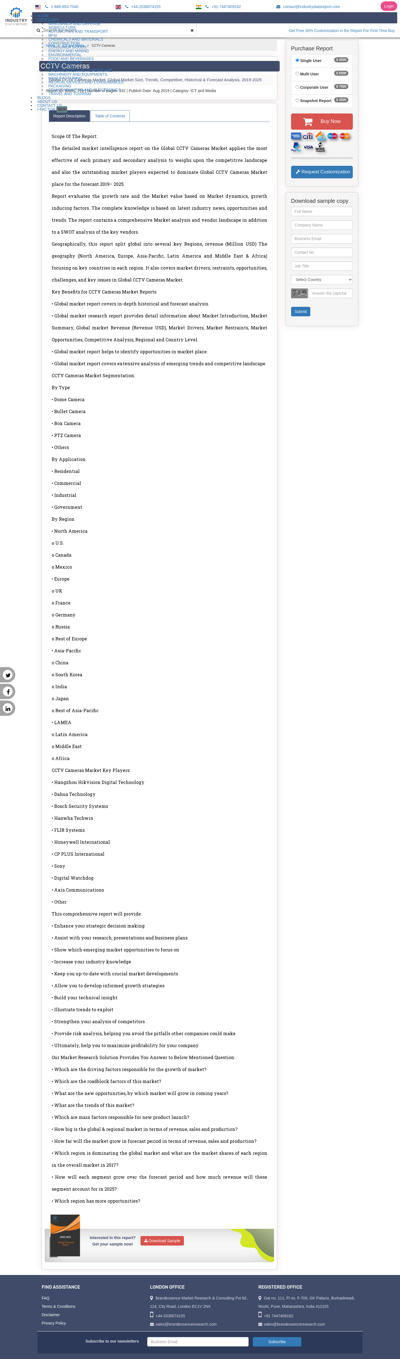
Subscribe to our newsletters (112, 1341)
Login (389, 6)
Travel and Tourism (69, 94)
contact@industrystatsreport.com (307, 6)
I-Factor (52, 109)
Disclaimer (51, 1315)
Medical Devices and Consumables (86, 82)
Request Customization (323, 171)
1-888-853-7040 (61, 6)
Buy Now (322, 122)
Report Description (69, 116)
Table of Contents (110, 116)
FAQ (45, 1298)
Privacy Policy (54, 1323)
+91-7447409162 (222, 6)
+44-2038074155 (142, 6)
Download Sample (162, 1241)
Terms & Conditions (58, 1306)
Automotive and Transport (78, 31)
